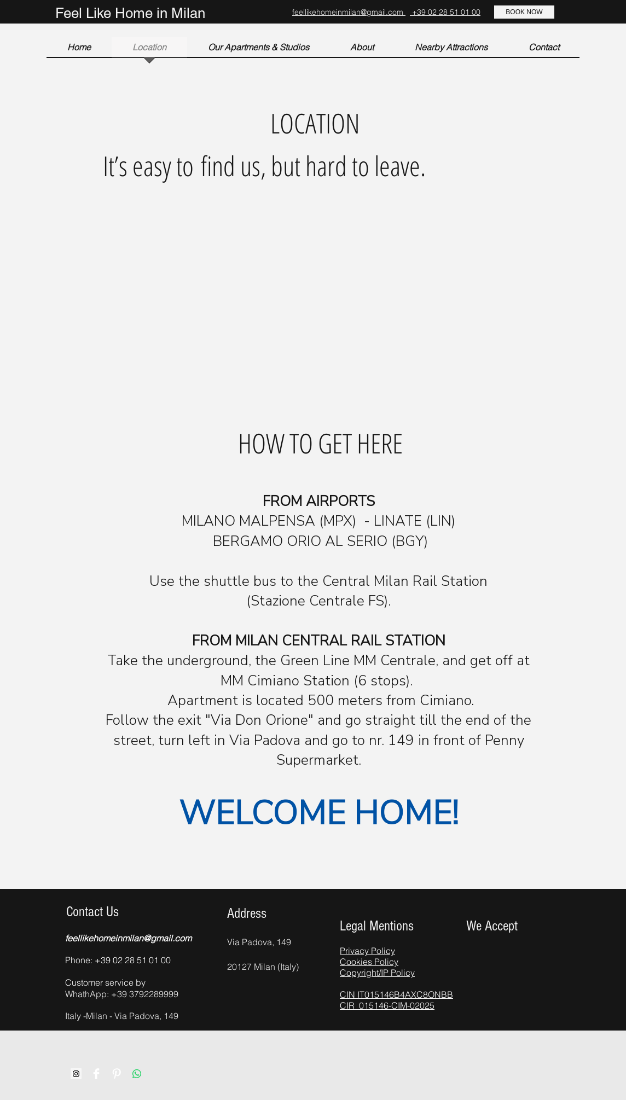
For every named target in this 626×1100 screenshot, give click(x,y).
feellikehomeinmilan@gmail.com (348, 12)
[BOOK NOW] (524, 12)
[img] (474, 948)
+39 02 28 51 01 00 (445, 12)
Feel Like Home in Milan (130, 13)
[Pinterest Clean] (116, 1073)
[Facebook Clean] (96, 1073)
